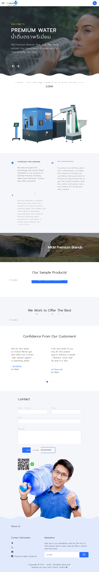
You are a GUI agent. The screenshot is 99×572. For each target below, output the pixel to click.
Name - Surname (24, 409)
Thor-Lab (46, 567)
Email (20, 419)
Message (21, 432)
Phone (53, 409)
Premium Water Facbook (26, 556)
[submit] (84, 554)
